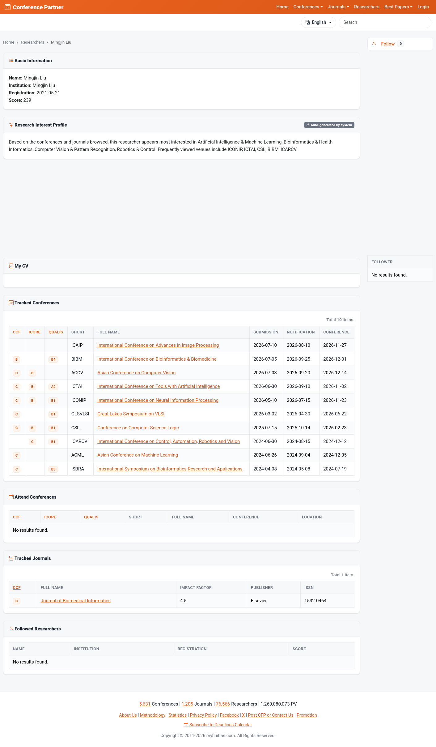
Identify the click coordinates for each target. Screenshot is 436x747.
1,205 (187, 704)
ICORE (34, 332)
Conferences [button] (306, 7)
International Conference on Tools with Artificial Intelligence (158, 386)
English (316, 22)
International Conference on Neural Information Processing (157, 400)
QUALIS (56, 332)
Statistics (178, 715)
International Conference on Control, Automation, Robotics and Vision (168, 441)
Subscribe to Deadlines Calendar (218, 724)
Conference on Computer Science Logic (138, 428)
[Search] (385, 22)
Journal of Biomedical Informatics (76, 600)
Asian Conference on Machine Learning (137, 455)
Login (423, 7)
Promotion (307, 715)
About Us (128, 715)
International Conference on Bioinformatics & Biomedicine (157, 359)
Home (282, 7)
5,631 (144, 704)
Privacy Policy (203, 715)
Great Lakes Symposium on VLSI (130, 414)
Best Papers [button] (396, 7)
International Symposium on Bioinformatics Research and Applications (170, 469)
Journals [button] (336, 7)
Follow (388, 44)
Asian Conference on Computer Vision (136, 373)
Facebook (229, 715)
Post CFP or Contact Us (271, 715)
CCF (17, 332)
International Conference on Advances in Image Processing (158, 345)
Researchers (366, 7)
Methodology (152, 715)
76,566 (223, 704)
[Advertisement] (181, 209)
